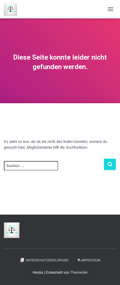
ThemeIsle (78, 272)
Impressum (89, 260)
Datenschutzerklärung (44, 260)
